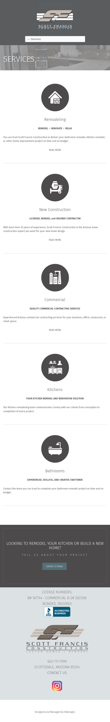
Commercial (54, 299)
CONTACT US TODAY (54, 566)
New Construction (55, 209)
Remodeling (55, 119)
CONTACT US (57, 673)
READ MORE (55, 150)
